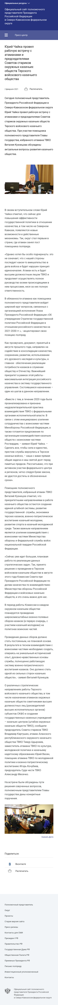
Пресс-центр (21, 35)
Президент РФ (11, 938)
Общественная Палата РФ (17, 955)
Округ (7, 910)
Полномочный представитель (19, 905)
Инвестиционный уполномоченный (21, 972)
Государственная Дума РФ (17, 949)
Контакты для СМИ (14, 932)
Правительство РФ (13, 944)
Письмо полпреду (13, 966)
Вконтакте (17, 864)
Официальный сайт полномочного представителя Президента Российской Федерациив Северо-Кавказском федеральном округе (26, 16)
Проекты (9, 916)
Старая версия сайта (14, 921)
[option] (29, 821)
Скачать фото (47, 837)
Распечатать (33, 89)
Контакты (9, 977)
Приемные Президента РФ (17, 960)
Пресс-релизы (11, 927)
